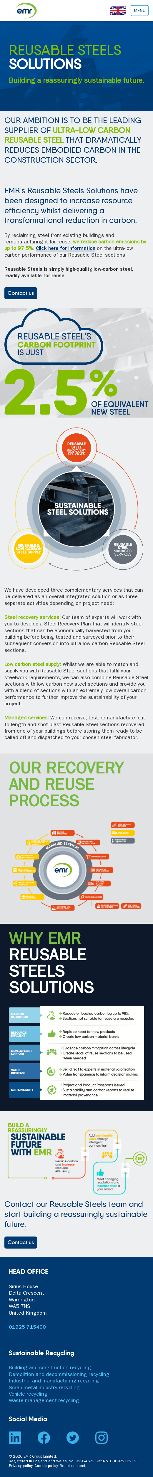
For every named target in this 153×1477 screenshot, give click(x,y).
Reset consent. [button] (73, 1466)
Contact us (21, 293)
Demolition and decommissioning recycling (59, 1375)
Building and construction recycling (50, 1368)
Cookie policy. (46, 1466)
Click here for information (65, 249)
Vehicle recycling (28, 1394)
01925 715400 (27, 1327)
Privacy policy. (21, 1466)
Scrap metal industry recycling (44, 1388)
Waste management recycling (44, 1401)
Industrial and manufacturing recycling (54, 1381)
